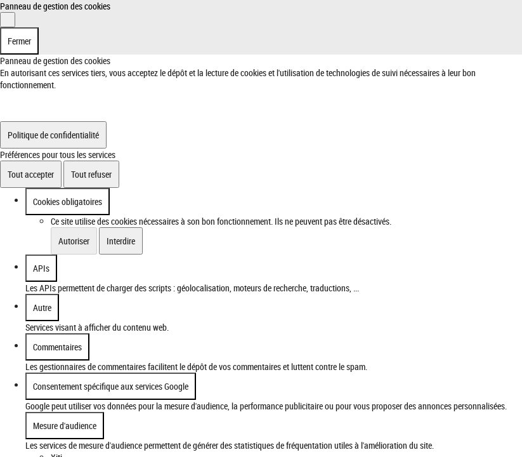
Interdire (121, 241)
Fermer (19, 41)
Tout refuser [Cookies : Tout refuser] (91, 174)
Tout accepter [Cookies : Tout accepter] (31, 174)
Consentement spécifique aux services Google (110, 386)
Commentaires (57, 347)
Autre (42, 307)
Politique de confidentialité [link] (53, 135)
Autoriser (73, 241)
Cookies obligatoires (67, 201)
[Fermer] (7, 19)
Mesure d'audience (64, 426)
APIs (41, 268)
